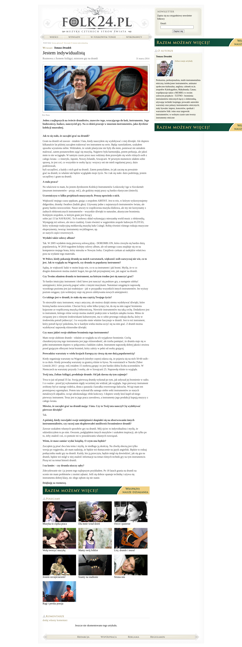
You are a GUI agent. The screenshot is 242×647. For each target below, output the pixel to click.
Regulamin (157, 637)
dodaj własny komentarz (55, 620)
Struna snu (131, 566)
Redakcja (83, 637)
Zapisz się (178, 31)
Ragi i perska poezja (59, 593)
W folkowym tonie (103, 37)
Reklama (133, 637)
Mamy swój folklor (95, 540)
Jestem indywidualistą (80, 43)
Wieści (53, 37)
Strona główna (96, 20)
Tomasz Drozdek (62, 47)
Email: (163, 23)
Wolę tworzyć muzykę (59, 540)
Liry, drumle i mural (131, 540)
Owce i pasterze (131, 513)
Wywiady (74, 37)
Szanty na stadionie (95, 566)
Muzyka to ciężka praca (59, 513)
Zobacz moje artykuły (184, 61)
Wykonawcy (134, 37)
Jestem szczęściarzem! (59, 566)
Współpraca (109, 637)
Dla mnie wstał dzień (95, 513)
